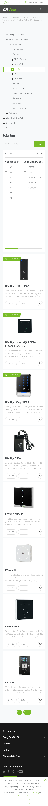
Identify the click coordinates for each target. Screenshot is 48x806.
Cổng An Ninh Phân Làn (20, 89)
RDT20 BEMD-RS (14, 514)
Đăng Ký (42, 2)
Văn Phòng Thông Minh (14, 118)
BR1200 (9, 682)
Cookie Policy (34, 793)
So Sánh (24, 304)
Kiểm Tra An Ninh (18, 99)
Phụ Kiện (17, 74)
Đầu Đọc (6, 23)
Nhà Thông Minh (18, 103)
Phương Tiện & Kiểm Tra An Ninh (23, 94)
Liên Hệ (6, 744)
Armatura (9, 128)
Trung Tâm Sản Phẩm (20, 18)
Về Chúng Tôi (9, 731)
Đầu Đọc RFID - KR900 (17, 286)
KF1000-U (10, 570)
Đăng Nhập (32, 2)
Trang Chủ (6, 18)
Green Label (10, 123)
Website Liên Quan (12, 756)
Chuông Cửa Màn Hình (20, 108)
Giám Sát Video (17, 84)
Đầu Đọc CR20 (13, 458)
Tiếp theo (27, 712)
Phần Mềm (18, 79)
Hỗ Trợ (6, 750)
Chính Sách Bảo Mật (22, 796)
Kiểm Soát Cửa (34, 20)
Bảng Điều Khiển (20, 64)
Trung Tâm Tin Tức (11, 737)
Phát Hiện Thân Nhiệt (19, 49)
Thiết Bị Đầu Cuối (20, 20)
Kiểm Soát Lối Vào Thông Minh (17, 40)
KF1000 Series (12, 626)
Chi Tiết (11, 304)
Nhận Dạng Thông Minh (15, 35)
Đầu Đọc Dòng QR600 (17, 402)
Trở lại (19, 712)
